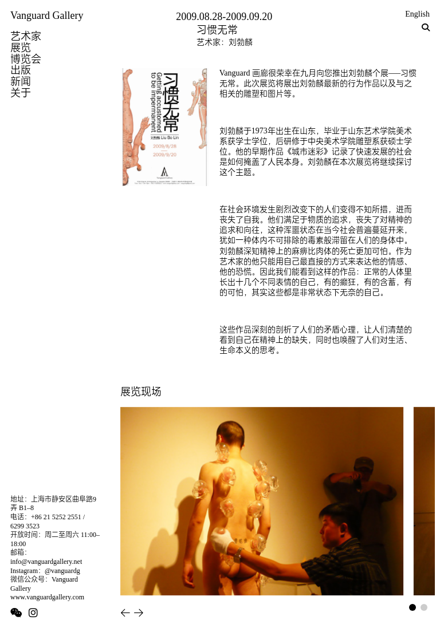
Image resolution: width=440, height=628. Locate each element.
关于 (20, 92)
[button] (125, 612)
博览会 (25, 59)
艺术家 (25, 36)
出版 (20, 70)
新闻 (20, 81)
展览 (20, 47)
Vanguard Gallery (46, 15)
